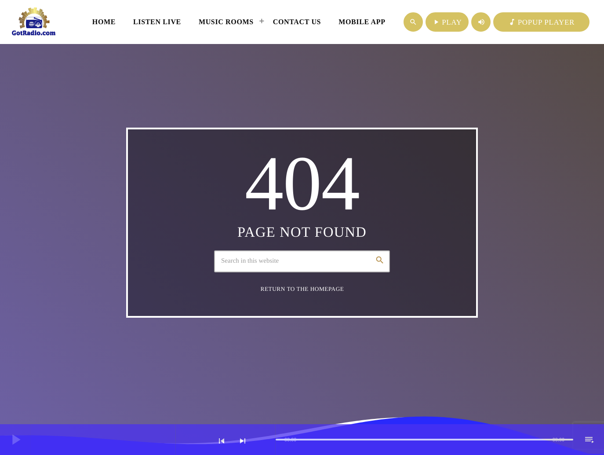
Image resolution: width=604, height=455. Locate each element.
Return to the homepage (302, 289)
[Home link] (34, 22)
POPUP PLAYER (541, 22)
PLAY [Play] (447, 22)
